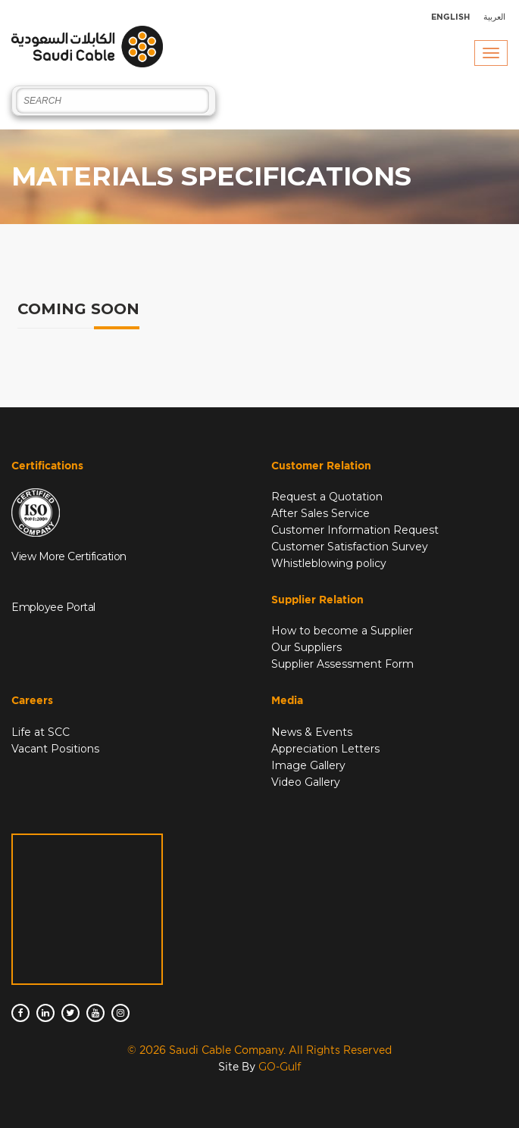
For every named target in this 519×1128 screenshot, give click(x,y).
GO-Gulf (279, 1066)
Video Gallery (305, 782)
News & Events (311, 732)
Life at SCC (40, 732)
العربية (494, 17)
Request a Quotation (327, 496)
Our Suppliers (306, 647)
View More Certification (69, 556)
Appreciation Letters (325, 749)
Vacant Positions (55, 749)
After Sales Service (320, 513)
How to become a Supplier (342, 630)
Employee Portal (53, 607)
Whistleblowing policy (328, 563)
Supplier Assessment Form (342, 664)
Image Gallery (308, 765)
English (450, 17)
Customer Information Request (355, 530)
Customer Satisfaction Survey (349, 546)
